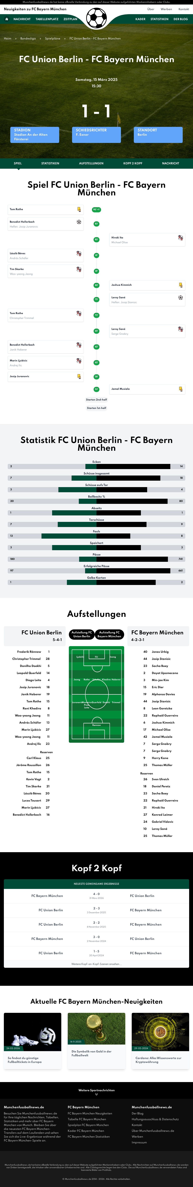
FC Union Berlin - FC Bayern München (95, 38)
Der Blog (181, 19)
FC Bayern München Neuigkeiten (90, 1113)
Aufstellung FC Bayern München (109, 634)
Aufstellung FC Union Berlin (82, 634)
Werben (166, 9)
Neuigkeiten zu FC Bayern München (35, 9)
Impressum (139, 1142)
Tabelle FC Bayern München (87, 1119)
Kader (140, 19)
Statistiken (159, 19)
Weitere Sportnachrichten (96, 1092)
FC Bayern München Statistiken (89, 1136)
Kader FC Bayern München (86, 1131)
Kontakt (184, 9)
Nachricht (22, 19)
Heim (7, 38)
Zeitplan (70, 19)
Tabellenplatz (47, 19)
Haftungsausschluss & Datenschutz (155, 1119)
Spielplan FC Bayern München (88, 1125)
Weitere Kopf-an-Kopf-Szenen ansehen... (96, 964)
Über (150, 9)
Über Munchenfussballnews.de (153, 1131)
